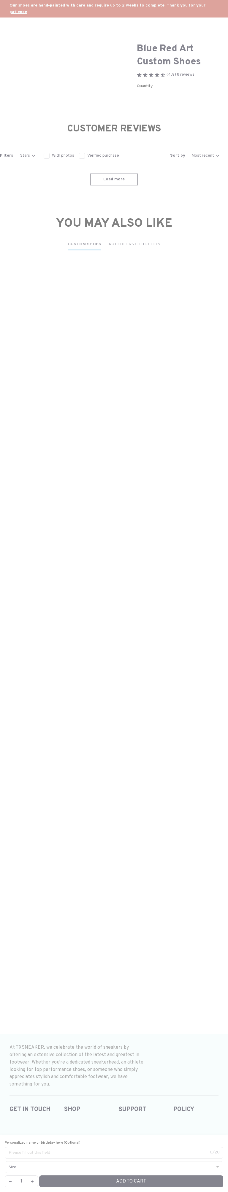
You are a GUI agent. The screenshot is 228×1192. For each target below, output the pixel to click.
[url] (114, 8)
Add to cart (131, 1181)
